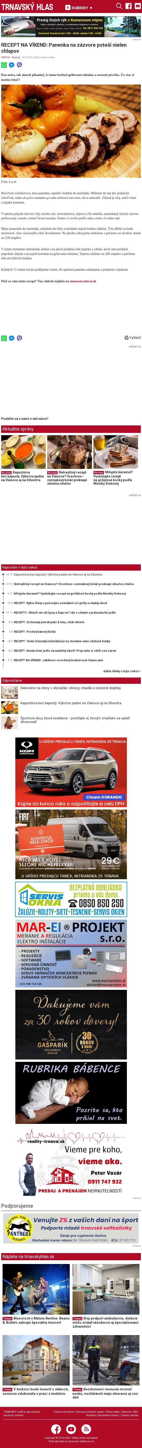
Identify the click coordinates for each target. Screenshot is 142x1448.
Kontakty (91, 1415)
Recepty (16, 57)
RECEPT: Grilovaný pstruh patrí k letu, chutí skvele (49, 622)
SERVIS (5, 57)
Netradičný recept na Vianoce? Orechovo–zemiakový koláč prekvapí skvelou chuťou (67, 478)
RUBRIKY (79, 7)
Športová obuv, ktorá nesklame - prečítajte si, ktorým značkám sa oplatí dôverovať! (75, 720)
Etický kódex (113, 1411)
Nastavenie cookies (108, 1415)
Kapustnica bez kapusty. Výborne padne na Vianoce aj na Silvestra (22, 476)
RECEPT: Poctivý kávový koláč (35, 631)
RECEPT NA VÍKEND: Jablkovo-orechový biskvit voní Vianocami (58, 660)
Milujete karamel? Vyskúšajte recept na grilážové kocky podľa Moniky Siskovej (113, 477)
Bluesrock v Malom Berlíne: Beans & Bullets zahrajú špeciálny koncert (36, 1320)
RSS (135, 1411)
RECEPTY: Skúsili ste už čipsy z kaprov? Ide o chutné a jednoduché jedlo (65, 612)
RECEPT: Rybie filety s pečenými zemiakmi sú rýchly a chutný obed (60, 603)
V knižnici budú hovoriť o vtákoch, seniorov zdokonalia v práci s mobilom (36, 1391)
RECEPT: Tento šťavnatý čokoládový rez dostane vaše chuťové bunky (62, 641)
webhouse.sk (86, 1441)
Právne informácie (64, 1411)
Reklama (126, 1411)
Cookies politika (130, 1415)
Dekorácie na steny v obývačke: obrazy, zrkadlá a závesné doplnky (70, 688)
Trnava (7, 1318)
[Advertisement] (40, 382)
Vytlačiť (133, 338)
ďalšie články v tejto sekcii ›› (122, 671)
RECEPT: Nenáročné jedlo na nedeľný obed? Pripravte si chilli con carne (65, 650)
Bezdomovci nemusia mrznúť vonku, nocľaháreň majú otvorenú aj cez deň (105, 1393)
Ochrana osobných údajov (90, 1411)
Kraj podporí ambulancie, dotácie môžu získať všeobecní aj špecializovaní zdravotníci (105, 1322)
